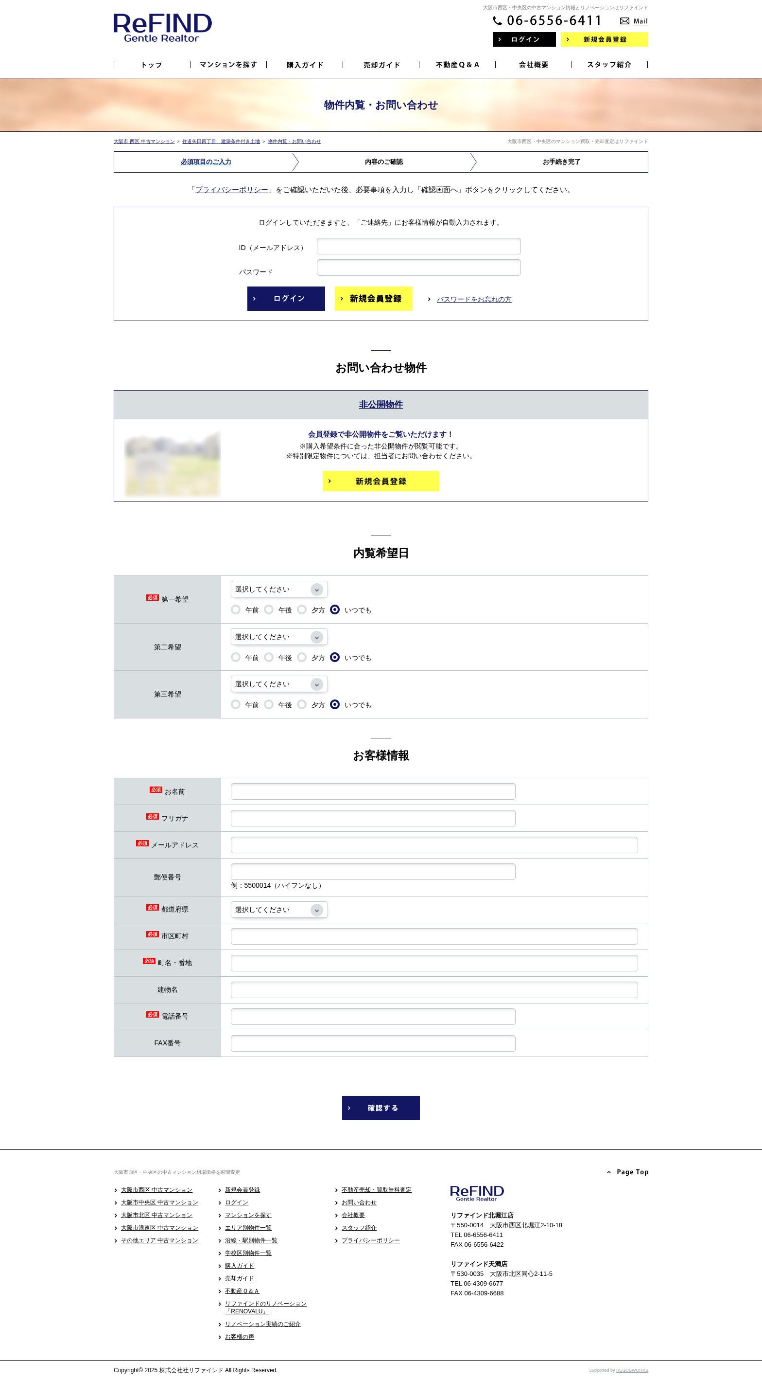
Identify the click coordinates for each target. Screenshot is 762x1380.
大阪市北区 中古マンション (156, 1215)
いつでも (351, 609)
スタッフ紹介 (359, 1227)
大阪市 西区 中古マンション (144, 141)
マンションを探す (248, 1215)
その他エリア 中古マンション (159, 1240)
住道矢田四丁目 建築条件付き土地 (221, 141)
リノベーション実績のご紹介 (263, 1324)
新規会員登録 (242, 1189)
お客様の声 (239, 1336)
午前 (245, 609)
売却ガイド (239, 1278)
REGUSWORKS (632, 1370)
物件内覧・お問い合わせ (294, 141)
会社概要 (353, 1215)
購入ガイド (239, 1265)
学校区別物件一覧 (248, 1253)
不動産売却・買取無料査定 (377, 1189)
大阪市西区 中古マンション (156, 1189)
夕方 (311, 609)
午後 (278, 609)
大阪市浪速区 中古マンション (159, 1227)
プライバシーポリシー (231, 189)
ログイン (236, 1202)
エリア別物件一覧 (248, 1227)
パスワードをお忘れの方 (474, 299)
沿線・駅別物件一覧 (251, 1240)
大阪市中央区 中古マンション (159, 1202)
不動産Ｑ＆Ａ (242, 1291)
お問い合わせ (359, 1202)
